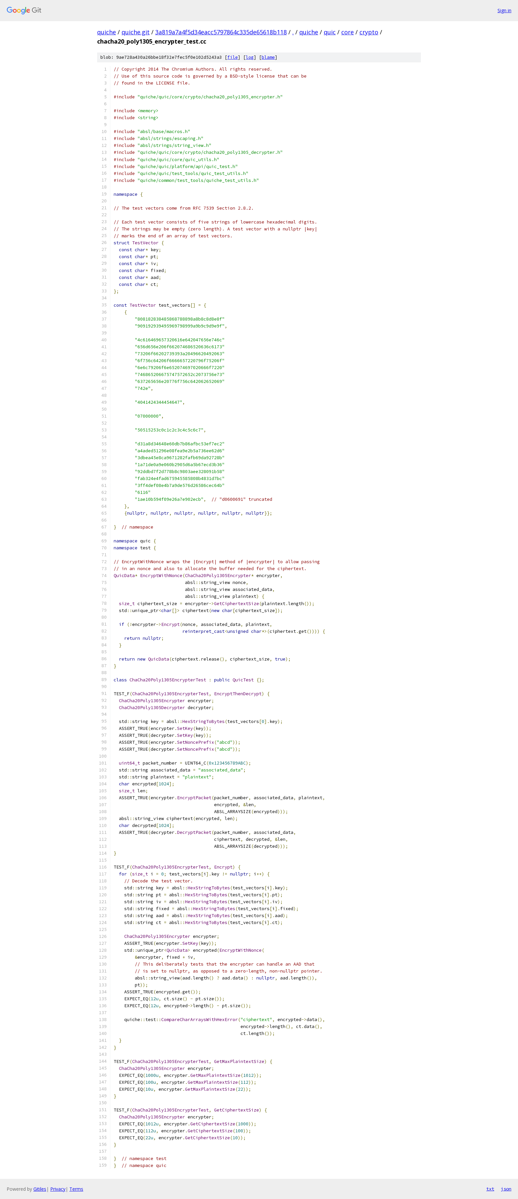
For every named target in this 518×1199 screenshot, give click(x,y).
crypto (368, 32)
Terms (76, 1189)
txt (490, 1189)
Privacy (57, 1189)
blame (268, 57)
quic (330, 32)
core (347, 32)
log (250, 57)
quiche (106, 32)
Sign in (504, 10)
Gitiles (39, 1189)
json (506, 1189)
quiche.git (136, 32)
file (232, 57)
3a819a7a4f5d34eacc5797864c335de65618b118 (221, 32)
